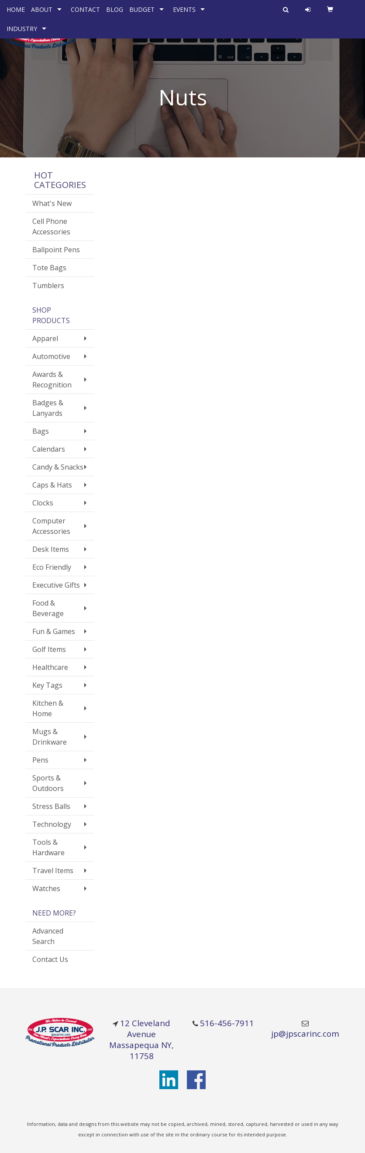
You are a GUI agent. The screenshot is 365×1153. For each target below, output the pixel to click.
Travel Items (52, 870)
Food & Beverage (48, 608)
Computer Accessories (51, 526)
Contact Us (50, 959)
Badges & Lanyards (47, 408)
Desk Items (50, 549)
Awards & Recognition (52, 379)
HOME (16, 9)
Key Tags (47, 685)
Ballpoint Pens (56, 249)
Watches (46, 888)
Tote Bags (49, 267)
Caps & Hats (52, 485)
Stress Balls (51, 806)
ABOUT (41, 9)
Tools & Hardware (48, 847)
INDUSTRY (22, 28)
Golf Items (49, 649)
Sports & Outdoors (48, 783)
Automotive (51, 356)
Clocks (42, 503)
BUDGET (142, 9)
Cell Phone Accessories (51, 226)
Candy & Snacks (57, 467)
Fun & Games (53, 631)
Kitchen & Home (47, 708)
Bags (40, 431)
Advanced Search (47, 936)
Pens (40, 760)
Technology (51, 824)
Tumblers (48, 285)
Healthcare (50, 667)
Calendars (48, 449)
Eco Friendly (51, 567)
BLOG (114, 9)
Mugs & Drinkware (49, 737)
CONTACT (85, 9)
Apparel (45, 338)
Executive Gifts (56, 585)
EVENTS (184, 9)
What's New (52, 203)
